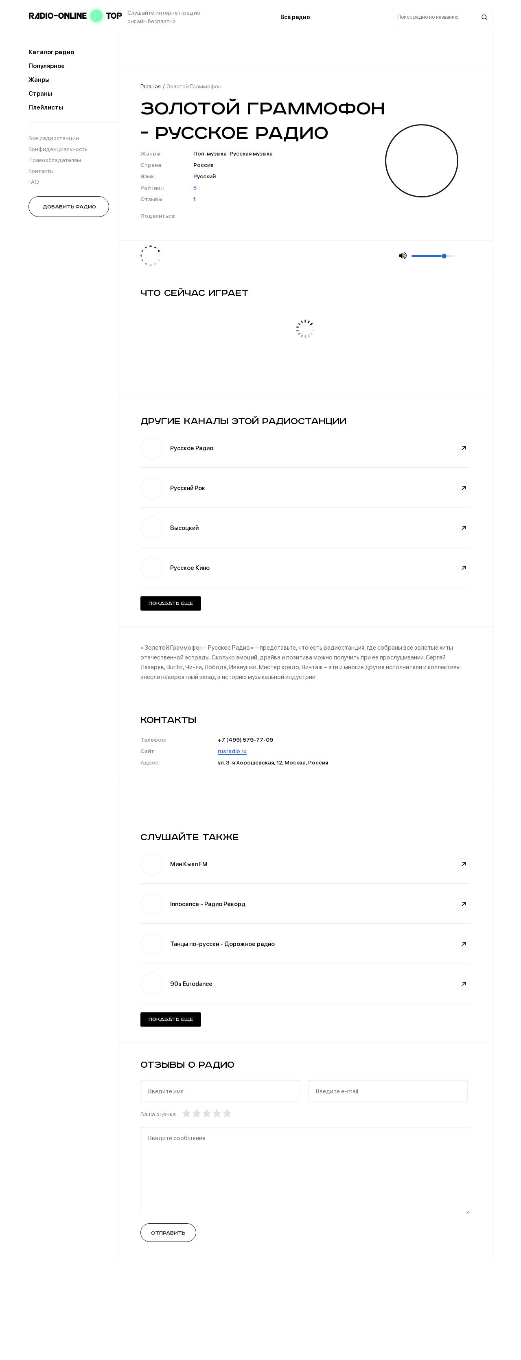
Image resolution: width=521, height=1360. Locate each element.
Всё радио (295, 17)
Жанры (39, 79)
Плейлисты (45, 107)
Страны (40, 93)
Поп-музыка (210, 153)
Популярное (46, 66)
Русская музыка (251, 153)
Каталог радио (51, 52)
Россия (203, 165)
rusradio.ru (232, 751)
